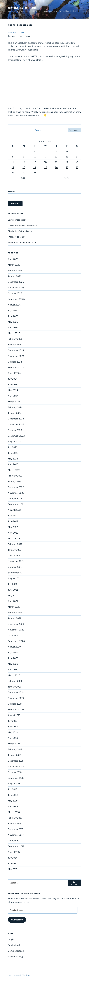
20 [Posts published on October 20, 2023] (67, 162)
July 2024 (12, 379)
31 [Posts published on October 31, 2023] (35, 172)
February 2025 (15, 339)
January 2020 (14, 687)
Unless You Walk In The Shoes (22, 225)
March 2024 (14, 401)
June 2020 (13, 658)
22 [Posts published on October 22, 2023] (13, 167)
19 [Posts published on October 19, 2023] (56, 162)
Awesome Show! (19, 36)
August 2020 (14, 647)
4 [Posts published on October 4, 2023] (45, 151)
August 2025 (14, 305)
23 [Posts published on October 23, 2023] (24, 167)
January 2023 (14, 481)
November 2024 (16, 356)
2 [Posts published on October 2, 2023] (23, 151)
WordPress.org (15, 956)
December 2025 (16, 282)
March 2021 (14, 607)
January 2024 (14, 413)
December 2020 (16, 624)
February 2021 (15, 612)
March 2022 (14, 538)
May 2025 (13, 322)
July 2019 (12, 721)
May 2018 (13, 800)
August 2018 (14, 783)
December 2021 (15, 555)
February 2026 (15, 270)
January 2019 (14, 755)
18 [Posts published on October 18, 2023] (45, 162)
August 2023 (14, 441)
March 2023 (14, 470)
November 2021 (16, 561)
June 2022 (13, 521)
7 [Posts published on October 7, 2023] (77, 151)
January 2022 (14, 550)
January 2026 (14, 276)
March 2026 (14, 265)
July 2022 (12, 515)
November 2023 (16, 424)
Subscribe (17, 919)
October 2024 (15, 362)
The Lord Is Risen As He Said (22, 242)
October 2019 (15, 704)
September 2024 (16, 367)
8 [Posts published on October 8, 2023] (13, 156)
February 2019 (15, 749)
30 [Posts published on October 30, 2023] (23, 172)
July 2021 (12, 584)
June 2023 (13, 453)
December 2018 (16, 761)
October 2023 (15, 430)
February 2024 (15, 407)
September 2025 (16, 299)
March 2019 (14, 743)
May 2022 (13, 527)
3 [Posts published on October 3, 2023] (34, 151)
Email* (44, 195)
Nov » (66, 178)
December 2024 (16, 350)
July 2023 (12, 447)
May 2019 (13, 732)
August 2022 (14, 510)
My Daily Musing (23, 8)
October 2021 (14, 567)
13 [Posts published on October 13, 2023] (67, 156)
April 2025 (13, 327)
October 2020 (15, 635)
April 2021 (13, 601)
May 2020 (13, 664)
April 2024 (13, 396)
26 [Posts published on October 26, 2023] (56, 167)
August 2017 (14, 852)
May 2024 (13, 390)
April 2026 (13, 259)
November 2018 (16, 766)
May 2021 (12, 595)
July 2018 (12, 789)
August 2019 (14, 715)
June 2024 (13, 384)
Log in (11, 939)
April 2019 (13, 738)
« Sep (22, 178)
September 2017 (16, 846)
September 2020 (16, 641)
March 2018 (14, 812)
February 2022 (15, 544)
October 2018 (15, 772)
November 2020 (16, 629)
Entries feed (14, 945)
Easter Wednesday (17, 220)
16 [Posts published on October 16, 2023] (24, 162)
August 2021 (14, 578)
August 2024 (14, 373)
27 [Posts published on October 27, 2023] (67, 167)
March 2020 (14, 675)
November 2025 (16, 287)
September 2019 (16, 709)
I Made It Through (16, 237)
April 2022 (13, 533)
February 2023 (15, 476)
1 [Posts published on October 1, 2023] (12, 151)
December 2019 (16, 692)
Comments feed (16, 951)
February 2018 (15, 818)
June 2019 (13, 726)
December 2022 (16, 487)
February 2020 (15, 681)
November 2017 (16, 835)
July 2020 (12, 652)
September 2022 (16, 504)
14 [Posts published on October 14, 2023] (77, 156)
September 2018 (16, 778)
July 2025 (12, 310)
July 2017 (12, 858)
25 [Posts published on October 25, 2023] (45, 167)
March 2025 (14, 333)
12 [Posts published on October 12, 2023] (56, 156)
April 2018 (13, 806)
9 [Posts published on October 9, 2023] (23, 156)
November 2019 (16, 698)
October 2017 (14, 840)
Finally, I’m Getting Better (20, 231)
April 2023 (13, 464)
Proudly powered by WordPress (19, 975)
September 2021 (16, 572)
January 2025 (14, 344)
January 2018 (14, 823)
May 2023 (13, 458)
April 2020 (13, 669)
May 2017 (12, 869)
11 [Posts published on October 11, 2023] (45, 156)
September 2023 (16, 436)
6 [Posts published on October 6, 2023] (67, 151)
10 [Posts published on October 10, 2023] (35, 156)
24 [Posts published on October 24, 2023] (34, 167)
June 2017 (13, 863)
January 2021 (14, 618)
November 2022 (16, 493)
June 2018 (13, 795)
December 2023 (16, 418)
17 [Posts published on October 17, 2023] (35, 162)
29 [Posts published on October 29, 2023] (13, 172)
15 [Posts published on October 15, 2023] (13, 162)
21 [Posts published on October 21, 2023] (77, 162)
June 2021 (13, 590)
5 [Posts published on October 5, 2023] (56, 151)
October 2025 (15, 293)
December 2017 (15, 829)
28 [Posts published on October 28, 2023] (77, 167)
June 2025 (13, 316)
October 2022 (15, 498)
